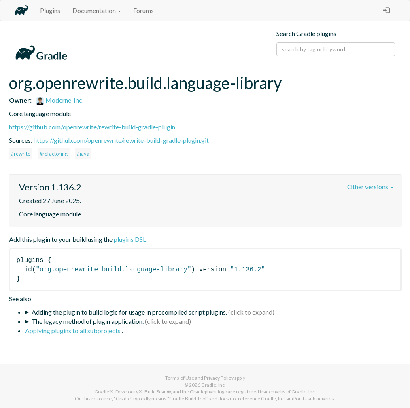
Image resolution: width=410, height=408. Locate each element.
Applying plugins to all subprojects (73, 330)
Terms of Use (179, 378)
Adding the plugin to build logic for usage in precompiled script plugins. (129, 312)
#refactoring (54, 153)
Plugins (50, 10)
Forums (143, 10)
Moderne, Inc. (59, 100)
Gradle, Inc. (213, 385)
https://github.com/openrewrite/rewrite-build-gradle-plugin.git (121, 140)
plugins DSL (130, 239)
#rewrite (20, 153)
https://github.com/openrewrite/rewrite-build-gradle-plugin (92, 127)
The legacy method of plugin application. (88, 321)
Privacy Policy (219, 378)
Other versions (370, 186)
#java (83, 153)
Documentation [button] (96, 10)
